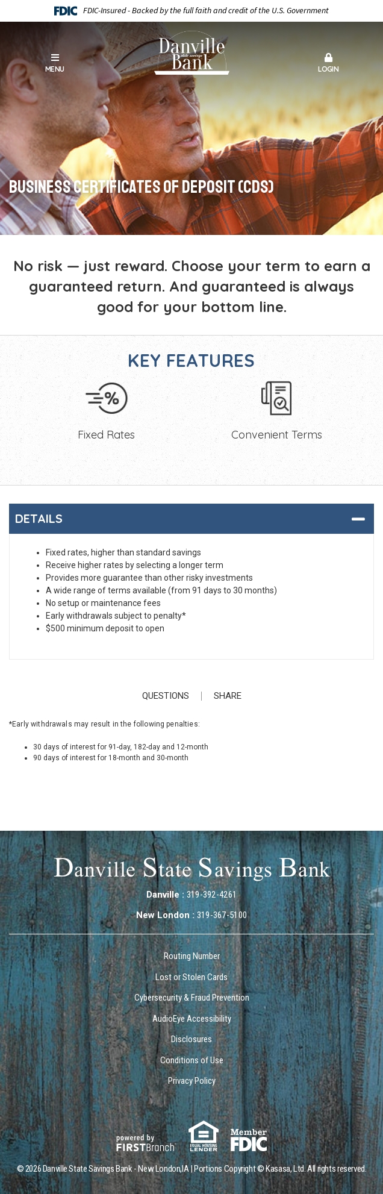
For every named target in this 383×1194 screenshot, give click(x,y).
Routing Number (192, 956)
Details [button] (39, 518)
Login (329, 63)
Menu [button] (55, 63)
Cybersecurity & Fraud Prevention (191, 997)
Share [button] (227, 696)
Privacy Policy (192, 1080)
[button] (329, 65)
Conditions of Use (191, 1060)
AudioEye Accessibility (191, 1018)
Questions (165, 696)
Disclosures (191, 1039)
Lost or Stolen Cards (191, 977)
